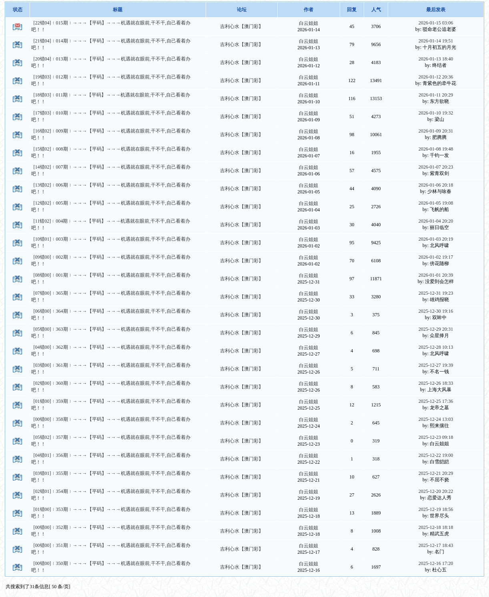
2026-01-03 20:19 (436, 239)
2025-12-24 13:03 (436, 419)
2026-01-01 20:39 (436, 275)
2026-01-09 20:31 (436, 131)
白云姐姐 (308, 23)
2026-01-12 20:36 (436, 77)
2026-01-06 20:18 (436, 185)
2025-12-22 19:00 (436, 455)
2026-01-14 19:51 (436, 41)
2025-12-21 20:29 (436, 473)
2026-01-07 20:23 (436, 167)
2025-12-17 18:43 (436, 545)
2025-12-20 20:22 (436, 491)
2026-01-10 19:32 (436, 113)
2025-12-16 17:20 (436, 563)
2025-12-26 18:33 (436, 383)
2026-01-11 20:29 (436, 95)
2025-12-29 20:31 (436, 329)
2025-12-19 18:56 (436, 509)
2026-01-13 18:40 (436, 59)
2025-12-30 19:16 (436, 311)
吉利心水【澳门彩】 (241, 26)
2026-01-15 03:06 (436, 23)
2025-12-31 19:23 (436, 293)
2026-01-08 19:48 (436, 149)
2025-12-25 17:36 (436, 401)
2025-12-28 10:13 (436, 347)
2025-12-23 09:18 (436, 437)
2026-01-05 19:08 (436, 203)
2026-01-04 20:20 (436, 221)
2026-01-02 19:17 (436, 257)
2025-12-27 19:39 (436, 365)
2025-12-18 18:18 (436, 527)
